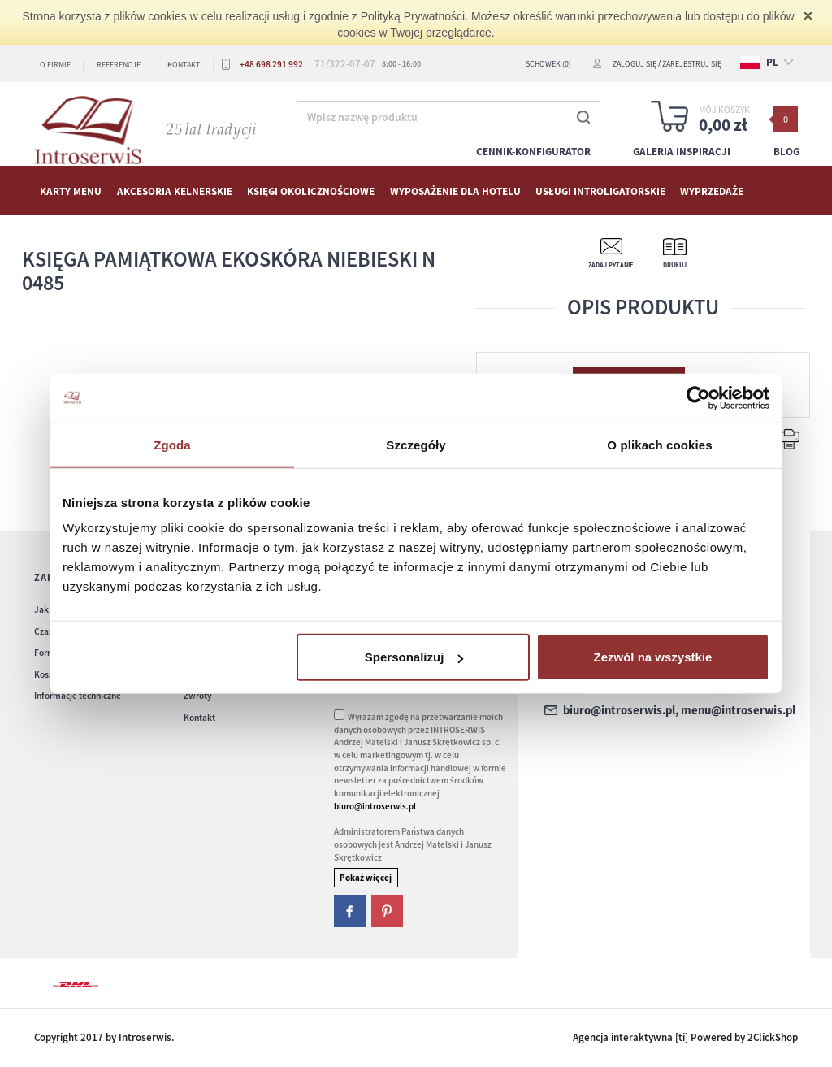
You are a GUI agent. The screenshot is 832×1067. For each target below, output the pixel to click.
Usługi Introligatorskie (600, 191)
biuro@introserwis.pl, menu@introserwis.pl (679, 710)
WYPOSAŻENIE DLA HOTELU (455, 191)
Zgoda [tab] (172, 444)
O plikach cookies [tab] (659, 444)
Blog (787, 151)
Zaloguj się (634, 64)
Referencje (119, 64)
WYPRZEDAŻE (711, 191)
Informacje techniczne (77, 695)
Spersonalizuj (414, 657)
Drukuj (675, 265)
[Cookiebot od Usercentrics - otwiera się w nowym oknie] (698, 397)
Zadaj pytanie (611, 265)
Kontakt (183, 64)
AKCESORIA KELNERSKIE (174, 191)
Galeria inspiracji (681, 151)
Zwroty (198, 695)
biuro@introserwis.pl (375, 806)
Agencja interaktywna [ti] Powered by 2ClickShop (685, 1037)
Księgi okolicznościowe (311, 191)
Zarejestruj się (692, 64)
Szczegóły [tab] (415, 444)
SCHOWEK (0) (548, 64)
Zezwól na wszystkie (653, 657)
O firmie (55, 64)
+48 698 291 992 (271, 64)
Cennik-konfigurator (533, 151)
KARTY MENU (71, 191)
